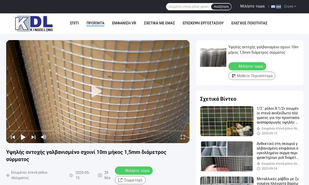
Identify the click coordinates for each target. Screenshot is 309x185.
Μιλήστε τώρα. (252, 6)
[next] (33, 137)
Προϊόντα (96, 23)
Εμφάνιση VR (124, 23)
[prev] (13, 137)
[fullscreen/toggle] (183, 137)
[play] (97, 91)
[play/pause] (23, 137)
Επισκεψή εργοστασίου (203, 23)
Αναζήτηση (221, 6)
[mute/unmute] (44, 137)
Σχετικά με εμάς (159, 23)
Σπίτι (74, 23)
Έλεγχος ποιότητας (249, 23)
